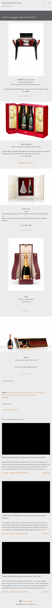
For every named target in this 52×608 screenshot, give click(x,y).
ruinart (34, 395)
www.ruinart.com (26, 374)
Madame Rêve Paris (12, 3)
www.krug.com (26, 310)
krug (13, 395)
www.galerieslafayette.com (26, 96)
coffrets (25, 392)
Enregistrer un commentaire (10, 409)
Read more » (46, 472)
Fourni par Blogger (26, 601)
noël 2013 (18, 395)
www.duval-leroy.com (26, 230)
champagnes (18, 392)
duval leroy (32, 392)
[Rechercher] (45, 3)
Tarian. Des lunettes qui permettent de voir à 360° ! (22, 576)
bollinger (10, 392)
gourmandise (41, 392)
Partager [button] (5, 397)
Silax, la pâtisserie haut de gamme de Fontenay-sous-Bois (24, 457)
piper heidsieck (27, 395)
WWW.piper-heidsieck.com (26, 163)
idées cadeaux (6, 395)
